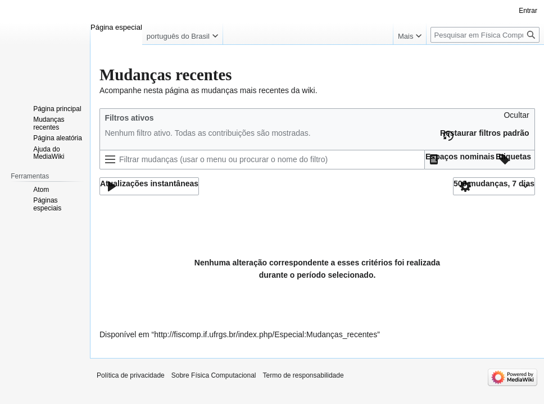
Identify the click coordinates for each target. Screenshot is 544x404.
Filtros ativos (129, 117)
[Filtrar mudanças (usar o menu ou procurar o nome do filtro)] (262, 159)
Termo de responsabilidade (303, 375)
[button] (516, 118)
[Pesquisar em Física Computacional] (485, 35)
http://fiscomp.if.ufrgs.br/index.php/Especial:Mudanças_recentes (265, 334)
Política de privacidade (131, 375)
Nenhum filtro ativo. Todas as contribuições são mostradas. (207, 132)
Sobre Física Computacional (213, 375)
